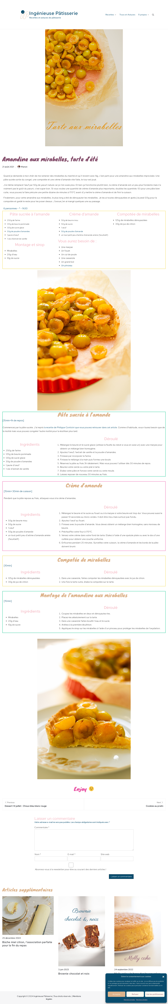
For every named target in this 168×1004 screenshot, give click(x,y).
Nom (38, 854)
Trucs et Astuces (127, 14)
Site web (105, 854)
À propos (143, 14)
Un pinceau (66, 265)
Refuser (135, 994)
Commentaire (41, 827)
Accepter (117, 994)
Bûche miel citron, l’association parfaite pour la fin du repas (27, 944)
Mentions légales (129, 1000)
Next (124, 804)
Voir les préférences (154, 994)
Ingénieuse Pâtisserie (53, 13)
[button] (163, 976)
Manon (22, 166)
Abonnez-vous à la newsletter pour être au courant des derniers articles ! (71, 867)
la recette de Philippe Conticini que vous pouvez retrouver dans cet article (80, 427)
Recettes (110, 14)
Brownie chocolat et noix (73, 973)
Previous (43, 804)
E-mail (71, 854)
